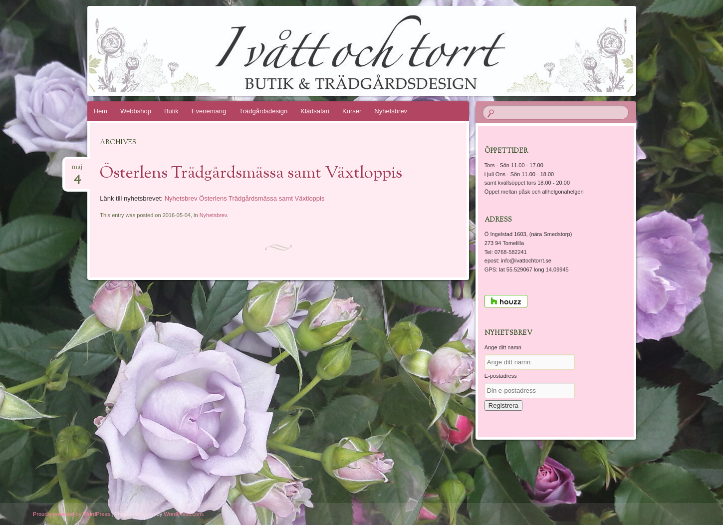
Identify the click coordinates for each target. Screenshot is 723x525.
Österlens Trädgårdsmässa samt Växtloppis (251, 174)
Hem (100, 111)
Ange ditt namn (502, 347)
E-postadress (500, 376)
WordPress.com (183, 514)
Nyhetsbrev (390, 111)
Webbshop (135, 111)
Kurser (351, 111)
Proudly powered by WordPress (71, 514)
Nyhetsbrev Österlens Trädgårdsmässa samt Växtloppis (245, 198)
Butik (171, 111)
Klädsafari (314, 111)
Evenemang (209, 111)
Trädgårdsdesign (263, 111)
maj (77, 170)
